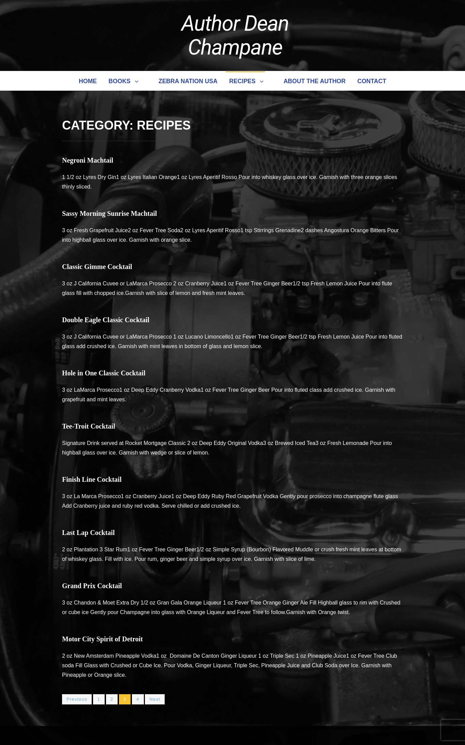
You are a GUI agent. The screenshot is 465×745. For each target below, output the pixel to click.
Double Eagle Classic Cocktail (105, 320)
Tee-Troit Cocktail (88, 426)
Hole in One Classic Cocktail (103, 373)
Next (154, 699)
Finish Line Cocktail (91, 479)
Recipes (247, 81)
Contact (371, 81)
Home (88, 81)
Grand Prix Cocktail (92, 586)
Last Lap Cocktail (88, 532)
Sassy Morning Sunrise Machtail (109, 213)
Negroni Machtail (87, 160)
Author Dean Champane (235, 35)
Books (123, 81)
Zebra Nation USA (188, 81)
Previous (76, 699)
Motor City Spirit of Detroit (102, 639)
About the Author (315, 81)
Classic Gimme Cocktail (97, 266)
